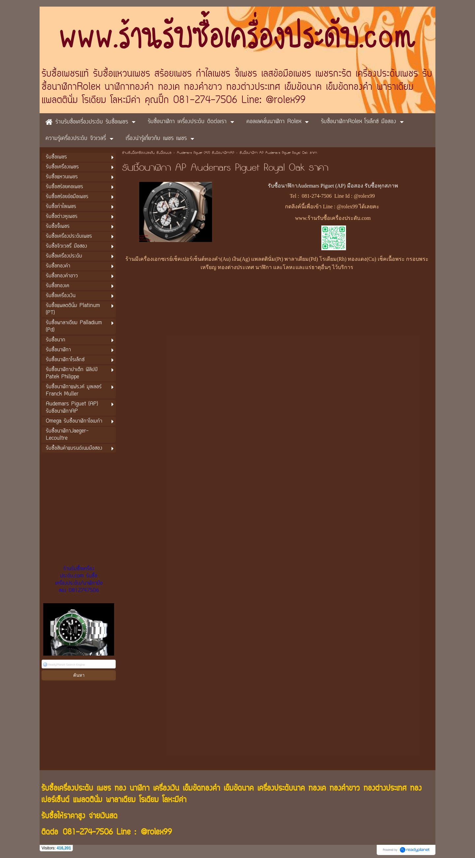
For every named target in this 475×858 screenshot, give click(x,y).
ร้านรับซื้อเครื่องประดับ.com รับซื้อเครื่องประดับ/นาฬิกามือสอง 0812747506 (79, 580)
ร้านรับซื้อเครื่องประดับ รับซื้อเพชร (147, 153)
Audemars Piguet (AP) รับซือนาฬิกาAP (205, 153)
